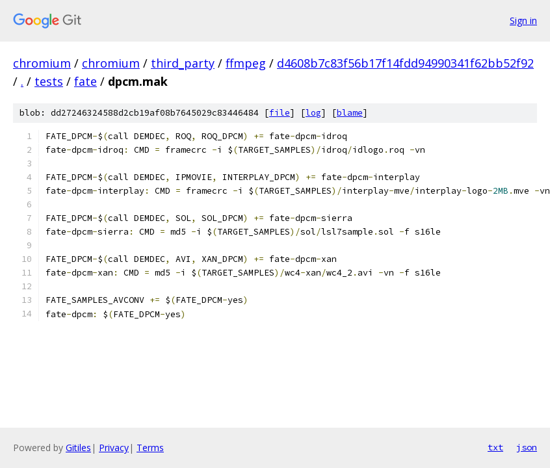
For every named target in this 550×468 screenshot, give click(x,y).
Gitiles (78, 447)
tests (48, 81)
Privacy (114, 447)
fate (85, 81)
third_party (183, 63)
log (313, 112)
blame (350, 112)
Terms (150, 447)
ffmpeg (246, 63)
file (279, 112)
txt (495, 447)
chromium (42, 63)
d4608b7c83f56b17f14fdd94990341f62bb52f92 (405, 63)
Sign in (523, 20)
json (526, 447)
